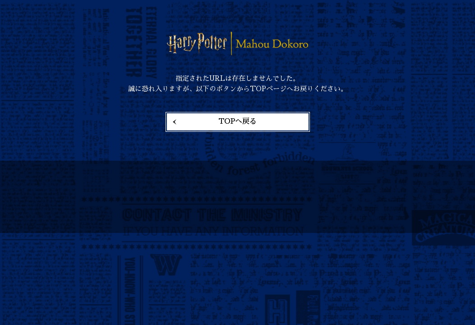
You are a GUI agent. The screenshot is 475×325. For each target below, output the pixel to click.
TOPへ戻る (237, 121)
